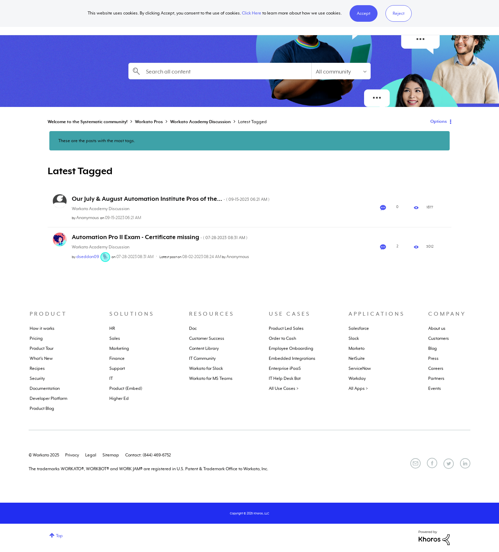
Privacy (72, 455)
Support (117, 368)
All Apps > (358, 388)
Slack (354, 338)
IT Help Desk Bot (285, 378)
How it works (42, 328)
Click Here (251, 13)
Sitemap (110, 455)
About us (437, 328)
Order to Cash (282, 338)
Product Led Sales (286, 328)
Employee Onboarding (291, 348)
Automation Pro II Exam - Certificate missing (159, 237)
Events (434, 388)
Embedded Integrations (292, 358)
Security (37, 378)
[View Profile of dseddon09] (87, 256)
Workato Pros (149, 121)
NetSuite (357, 358)
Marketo (356, 348)
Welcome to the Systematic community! (88, 121)
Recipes (37, 368)
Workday (357, 378)
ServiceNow (360, 368)
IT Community (202, 358)
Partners (436, 378)
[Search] (219, 71)
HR (112, 328)
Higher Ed (119, 398)
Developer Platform (48, 398)
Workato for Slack (206, 368)
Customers (438, 338)
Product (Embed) (125, 388)
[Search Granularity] (341, 71)
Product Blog (42, 408)
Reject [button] (398, 13)
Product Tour (41, 348)
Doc (193, 328)
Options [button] (438, 121)
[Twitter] (448, 464)
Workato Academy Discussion (200, 121)
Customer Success (206, 338)
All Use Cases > (284, 388)
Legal (90, 455)
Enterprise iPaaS (285, 368)
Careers (435, 368)
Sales (114, 338)
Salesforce (359, 328)
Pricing (36, 338)
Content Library (204, 348)
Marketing (119, 348)
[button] (364, 13)
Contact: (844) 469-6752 (148, 455)
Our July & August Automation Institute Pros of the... (171, 198)
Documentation (45, 388)
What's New (41, 358)
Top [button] (59, 535)
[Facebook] (432, 463)
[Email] (415, 463)
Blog (432, 348)
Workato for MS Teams (211, 378)
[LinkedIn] (465, 463)
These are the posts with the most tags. (96, 140)
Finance (117, 358)
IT (111, 378)
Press (433, 358)
